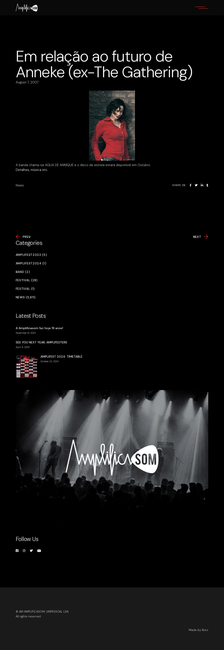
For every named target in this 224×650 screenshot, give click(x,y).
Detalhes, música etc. (32, 170)
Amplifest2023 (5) (31, 255)
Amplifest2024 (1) (31, 263)
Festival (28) (27, 280)
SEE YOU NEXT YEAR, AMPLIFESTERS (41, 342)
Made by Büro (198, 630)
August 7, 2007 (27, 82)
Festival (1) (25, 289)
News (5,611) (26, 297)
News (20, 185)
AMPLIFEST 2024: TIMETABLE (61, 356)
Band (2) (23, 272)
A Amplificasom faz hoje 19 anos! (39, 328)
